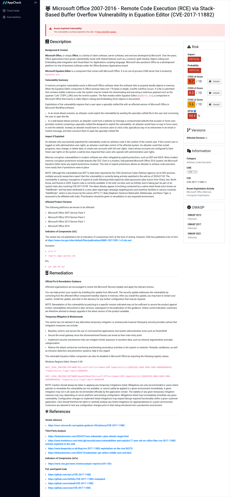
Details (214, 81)
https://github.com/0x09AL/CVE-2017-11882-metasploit (76, 479)
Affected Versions (197, 138)
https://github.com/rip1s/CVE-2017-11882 (69, 474)
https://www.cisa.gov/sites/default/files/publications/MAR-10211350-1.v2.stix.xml (89, 240)
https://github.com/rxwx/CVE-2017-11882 (69, 488)
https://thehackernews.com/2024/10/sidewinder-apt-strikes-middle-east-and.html (89, 453)
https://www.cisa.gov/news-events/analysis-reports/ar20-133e (79, 463)
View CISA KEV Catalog (105, 32)
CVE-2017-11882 (197, 182)
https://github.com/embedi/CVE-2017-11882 (70, 483)
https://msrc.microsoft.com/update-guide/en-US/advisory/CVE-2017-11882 (86, 425)
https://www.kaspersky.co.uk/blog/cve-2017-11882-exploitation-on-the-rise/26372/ (90, 448)
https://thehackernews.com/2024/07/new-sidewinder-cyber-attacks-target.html (88, 436)
